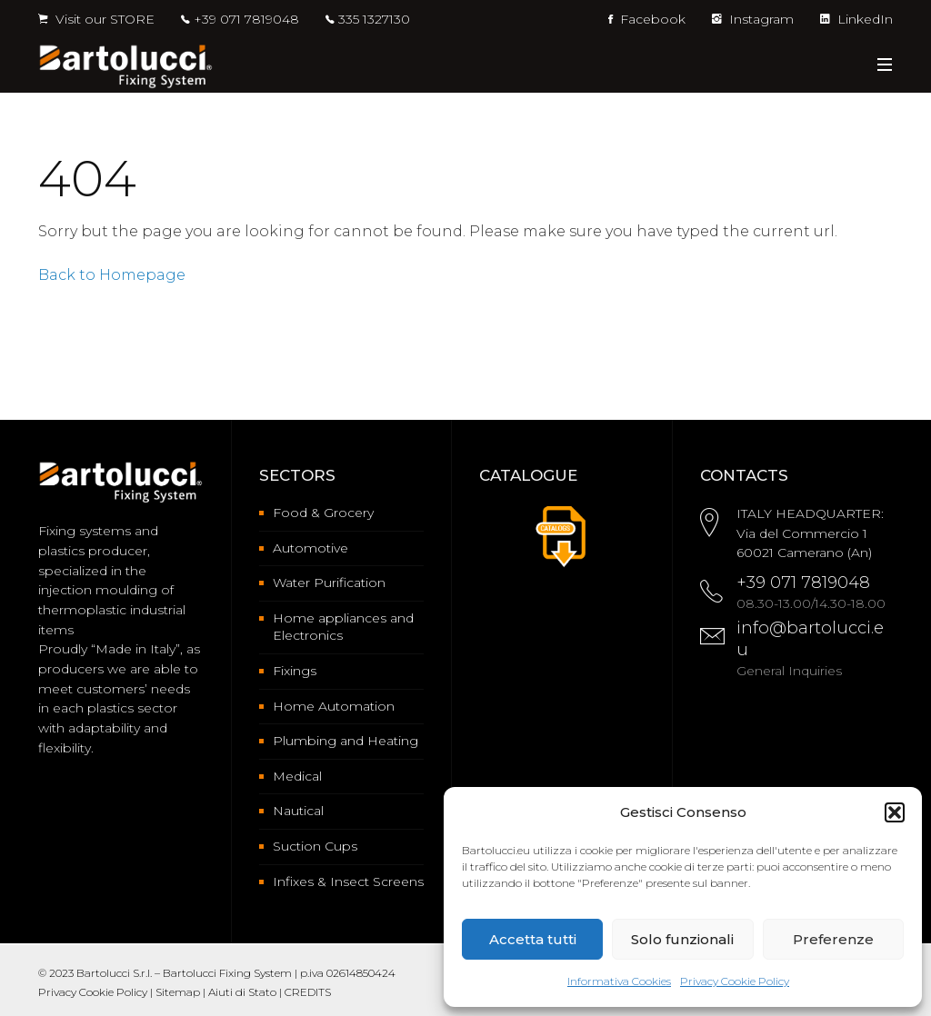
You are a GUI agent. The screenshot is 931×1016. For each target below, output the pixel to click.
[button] (895, 812)
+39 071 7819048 (246, 19)
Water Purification (329, 582)
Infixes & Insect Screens (348, 881)
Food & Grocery (323, 512)
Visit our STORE (96, 19)
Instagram (753, 19)
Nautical (298, 810)
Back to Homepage (111, 275)
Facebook (647, 19)
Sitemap (177, 992)
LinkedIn (856, 19)
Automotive (310, 548)
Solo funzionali (682, 939)
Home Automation (334, 706)
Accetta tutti (532, 939)
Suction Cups (315, 846)
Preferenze (833, 939)
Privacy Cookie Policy (734, 981)
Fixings (294, 670)
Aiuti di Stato (242, 992)
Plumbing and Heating (345, 740)
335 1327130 (374, 19)
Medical (297, 776)
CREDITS (308, 992)
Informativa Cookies (619, 981)
